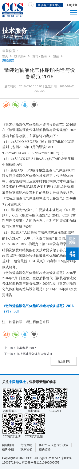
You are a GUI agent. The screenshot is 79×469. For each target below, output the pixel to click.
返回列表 (64, 361)
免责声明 (26, 445)
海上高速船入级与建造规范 (34, 353)
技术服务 (20, 56)
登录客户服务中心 (49, 5)
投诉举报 (8, 449)
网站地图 (8, 445)
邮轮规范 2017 (26, 348)
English (72, 5)
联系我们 (26, 449)
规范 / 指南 (39, 56)
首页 (5, 56)
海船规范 (8, 60)
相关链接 (45, 449)
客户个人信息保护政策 (53, 445)
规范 (56, 56)
